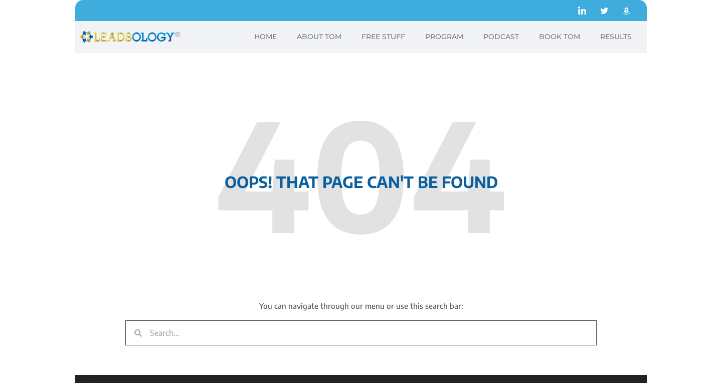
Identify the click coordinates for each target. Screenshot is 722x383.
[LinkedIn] (582, 10)
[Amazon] (626, 10)
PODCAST (501, 36)
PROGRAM (444, 36)
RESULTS (616, 36)
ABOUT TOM (319, 36)
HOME (265, 36)
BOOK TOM (559, 36)
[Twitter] (604, 10)
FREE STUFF (383, 36)
